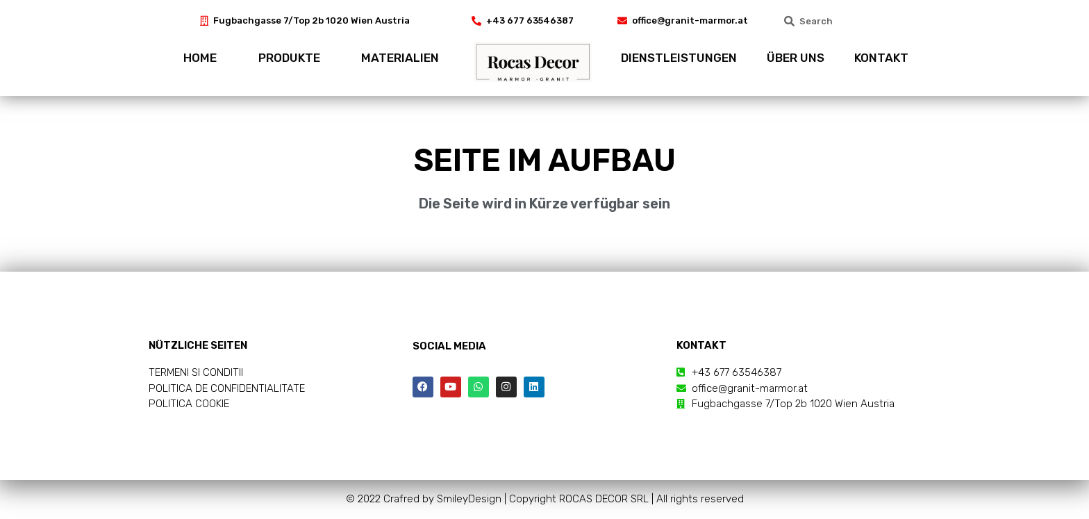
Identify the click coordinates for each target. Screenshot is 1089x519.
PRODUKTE (289, 58)
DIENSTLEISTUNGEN (679, 58)
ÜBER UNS (795, 58)
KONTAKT (881, 58)
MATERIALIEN (400, 58)
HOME (200, 58)
